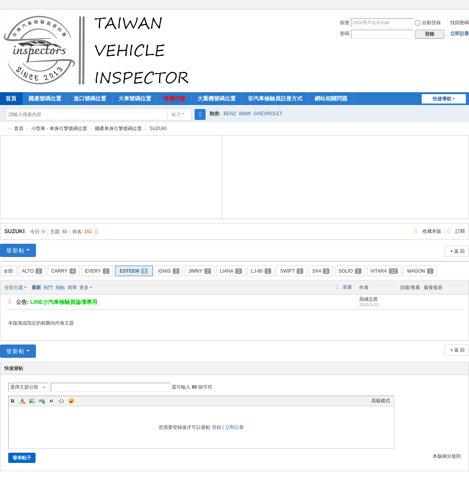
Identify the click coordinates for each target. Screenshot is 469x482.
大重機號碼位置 (216, 98)
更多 (84, 287)
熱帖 (60, 287)
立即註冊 (459, 33)
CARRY (63, 271)
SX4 (320, 271)
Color (22, 401)
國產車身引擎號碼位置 (118, 128)
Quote (51, 401)
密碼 (344, 33)
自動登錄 (428, 22)
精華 (72, 287)
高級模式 (380, 400)
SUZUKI (14, 231)
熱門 (48, 287)
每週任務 (174, 98)
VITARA (384, 271)
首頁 (18, 128)
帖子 (176, 114)
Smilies (71, 401)
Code (61, 401)
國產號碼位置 (45, 98)
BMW (245, 113)
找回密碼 (459, 22)
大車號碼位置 (134, 98)
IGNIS (168, 271)
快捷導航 (442, 99)
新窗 (347, 287)
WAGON (420, 271)
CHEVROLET (268, 113)
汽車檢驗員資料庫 (3, 128)
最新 (36, 287)
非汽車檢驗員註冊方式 (275, 98)
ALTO (32, 271)
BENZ (230, 113)
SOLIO (349, 271)
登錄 (216, 427)
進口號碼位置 (89, 98)
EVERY (97, 271)
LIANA (231, 271)
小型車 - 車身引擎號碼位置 (59, 128)
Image (32, 401)
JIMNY (199, 271)
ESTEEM (134, 271)
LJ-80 (261, 271)
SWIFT (291, 271)
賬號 (344, 22)
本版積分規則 (447, 456)
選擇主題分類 (24, 387)
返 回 (459, 251)
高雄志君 (368, 299)
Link (42, 401)
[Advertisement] (111, 176)
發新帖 (15, 250)
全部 (8, 271)
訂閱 (460, 231)
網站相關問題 (331, 98)
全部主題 (13, 287)
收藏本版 (432, 231)
